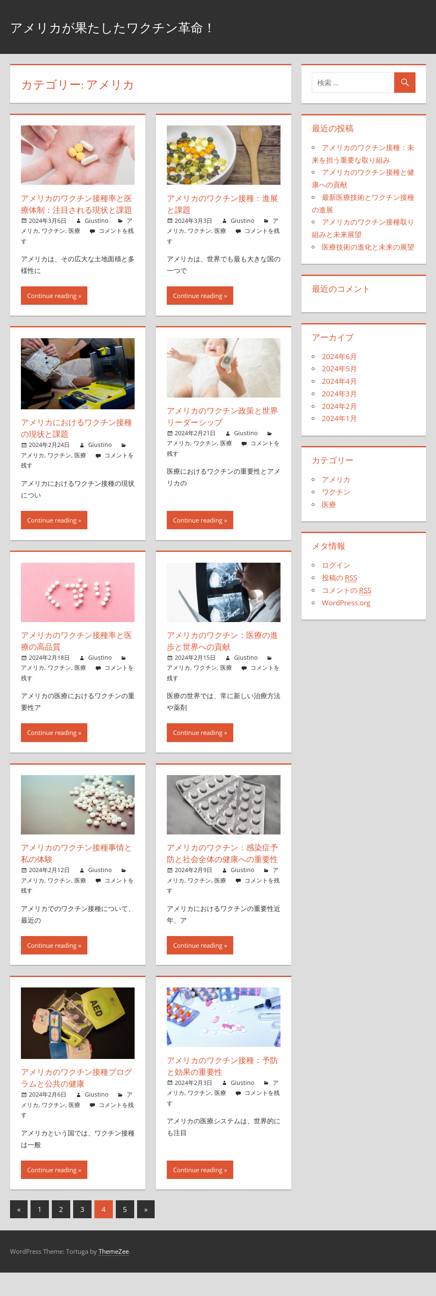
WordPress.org (346, 602)
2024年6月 (339, 356)
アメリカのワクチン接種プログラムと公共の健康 (75, 1101)
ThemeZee (114, 1274)
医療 (74, 242)
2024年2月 (339, 406)
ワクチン (53, 242)
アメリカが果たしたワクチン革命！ (133, 26)
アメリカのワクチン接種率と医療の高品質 (75, 652)
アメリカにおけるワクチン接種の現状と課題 (75, 439)
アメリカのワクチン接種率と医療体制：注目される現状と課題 (75, 209)
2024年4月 (339, 381)
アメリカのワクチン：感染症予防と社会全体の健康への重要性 (221, 870)
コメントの (346, 590)
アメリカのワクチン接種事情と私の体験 (75, 864)
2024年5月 (339, 368)
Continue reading (51, 307)
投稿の (339, 578)
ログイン (336, 565)
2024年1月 (339, 418)
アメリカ (32, 467)
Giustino (96, 232)
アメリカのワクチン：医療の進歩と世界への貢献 (221, 652)
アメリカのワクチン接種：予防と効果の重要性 (221, 1089)
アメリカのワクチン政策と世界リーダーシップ (221, 428)
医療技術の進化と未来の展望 (368, 247)
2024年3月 (339, 393)
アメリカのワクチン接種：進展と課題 (221, 203)
